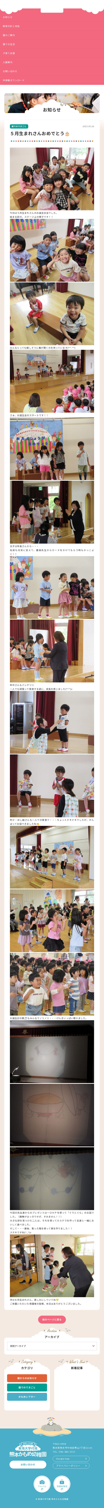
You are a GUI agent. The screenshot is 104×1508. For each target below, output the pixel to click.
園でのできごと (27, 1387)
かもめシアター (27, 1396)
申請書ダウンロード (14, 80)
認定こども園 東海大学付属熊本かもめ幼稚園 (52, 6)
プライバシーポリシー (68, 1465)
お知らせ (7, 17)
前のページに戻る (52, 1319)
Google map (63, 1458)
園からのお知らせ (27, 1378)
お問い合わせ (10, 71)
